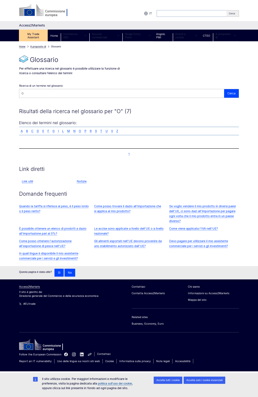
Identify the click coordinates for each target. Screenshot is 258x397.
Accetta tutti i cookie (168, 380)
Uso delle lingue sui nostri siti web (78, 361)
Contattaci (104, 354)
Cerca (231, 93)
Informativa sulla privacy (135, 361)
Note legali (163, 361)
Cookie (109, 361)
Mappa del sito (197, 299)
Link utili (27, 181)
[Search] (232, 13)
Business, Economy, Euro (148, 323)
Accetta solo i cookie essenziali (204, 380)
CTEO (206, 35)
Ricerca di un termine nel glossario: (41, 85)
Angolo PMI (160, 35)
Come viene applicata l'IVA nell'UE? (193, 228)
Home (54, 35)
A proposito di (226, 35)
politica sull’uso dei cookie (115, 383)
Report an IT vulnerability (35, 361)
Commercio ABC (75, 35)
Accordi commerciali (106, 35)
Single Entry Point (138, 35)
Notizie (82, 181)
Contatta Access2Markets (148, 293)
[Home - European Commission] (43, 345)
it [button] (148, 13)
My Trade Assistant (33, 35)
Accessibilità (182, 361)
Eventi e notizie (186, 35)
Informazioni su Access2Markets (208, 293)
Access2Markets (29, 286)
